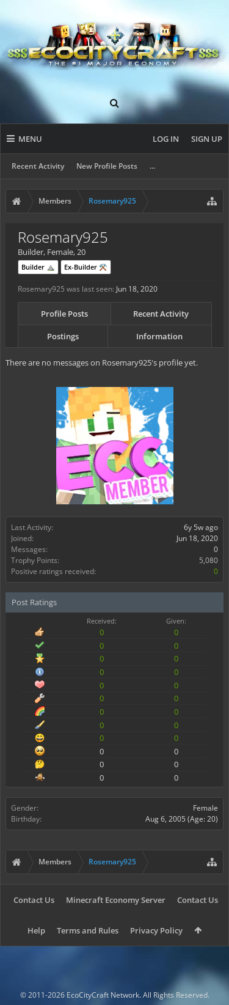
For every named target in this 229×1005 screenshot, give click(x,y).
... (152, 166)
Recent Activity (38, 166)
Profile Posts (64, 313)
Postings (63, 336)
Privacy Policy (156, 930)
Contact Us (33, 899)
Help (36, 930)
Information (159, 336)
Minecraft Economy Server (115, 899)
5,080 (208, 560)
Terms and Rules (87, 930)
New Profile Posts (106, 166)
